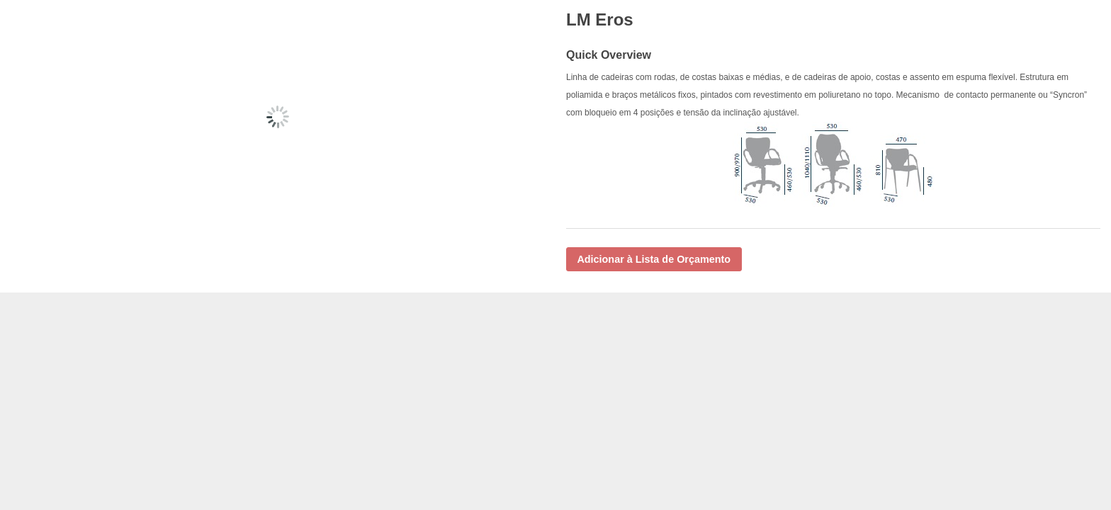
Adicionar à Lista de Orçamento (654, 259)
